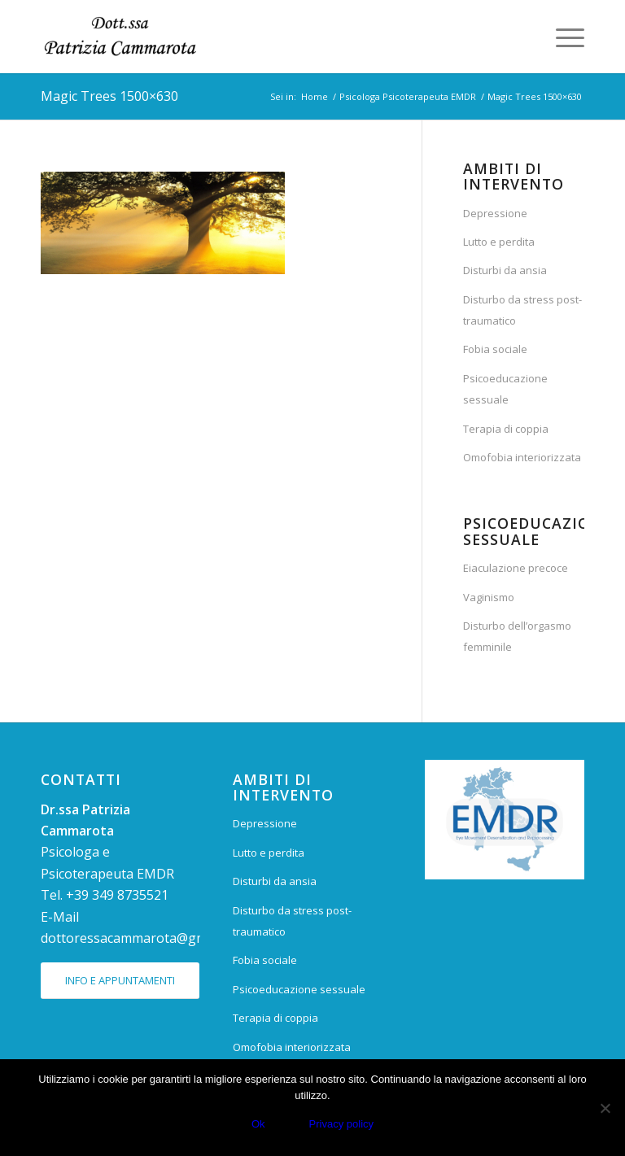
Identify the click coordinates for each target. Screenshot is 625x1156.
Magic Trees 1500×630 (109, 96)
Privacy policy (341, 1124)
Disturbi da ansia (505, 270)
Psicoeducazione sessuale (505, 389)
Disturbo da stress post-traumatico (522, 310)
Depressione (495, 213)
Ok (258, 1124)
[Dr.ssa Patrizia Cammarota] (120, 36)
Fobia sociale (495, 349)
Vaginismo (488, 597)
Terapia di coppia (506, 428)
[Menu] (562, 36)
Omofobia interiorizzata (522, 457)
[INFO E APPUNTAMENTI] (120, 980)
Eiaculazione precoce (515, 568)
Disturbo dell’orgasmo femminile (517, 636)
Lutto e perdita (499, 241)
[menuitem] (562, 36)
